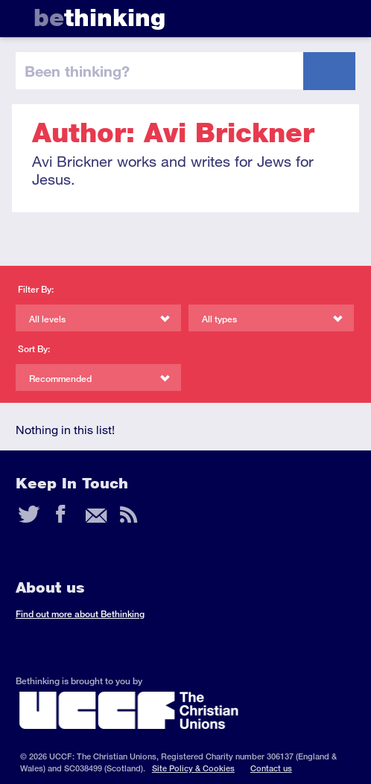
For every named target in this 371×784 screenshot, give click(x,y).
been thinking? (77, 71)
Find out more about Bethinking (80, 613)
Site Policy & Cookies (193, 768)
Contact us (271, 768)
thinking (99, 17)
